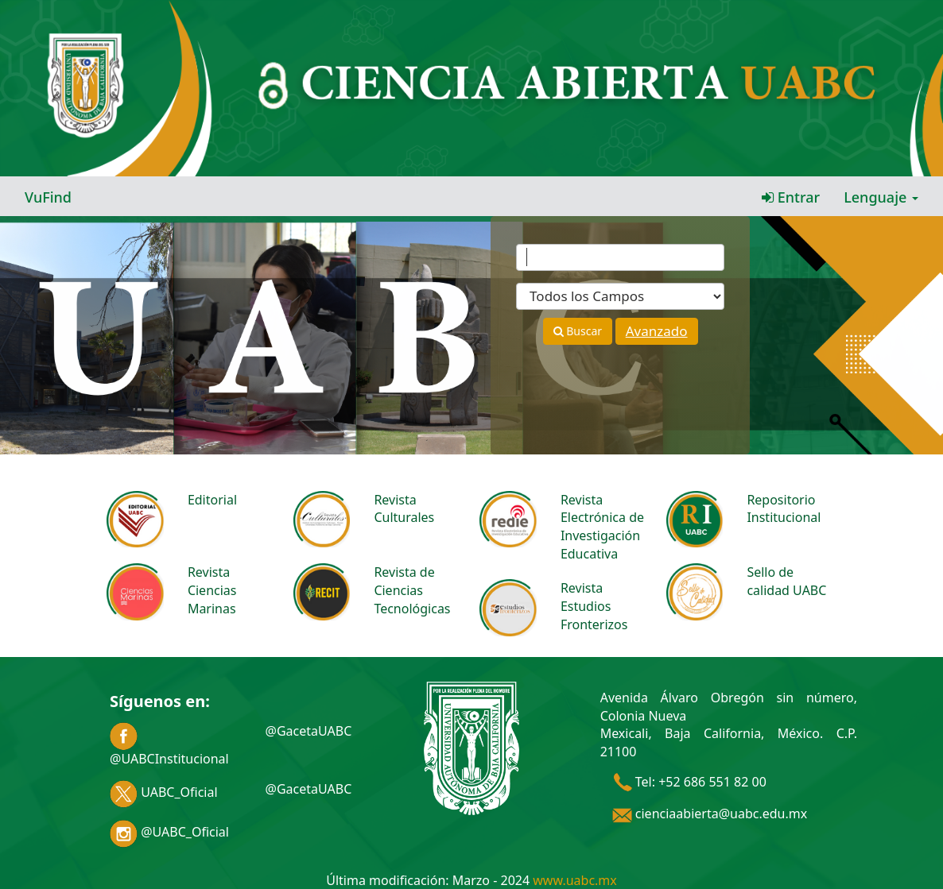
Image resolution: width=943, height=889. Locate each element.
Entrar (791, 197)
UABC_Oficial (164, 792)
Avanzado (657, 331)
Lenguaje (881, 197)
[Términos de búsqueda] (620, 257)
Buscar (577, 330)
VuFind (48, 197)
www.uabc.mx (574, 880)
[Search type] (620, 296)
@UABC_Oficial (169, 832)
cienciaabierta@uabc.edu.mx (710, 813)
